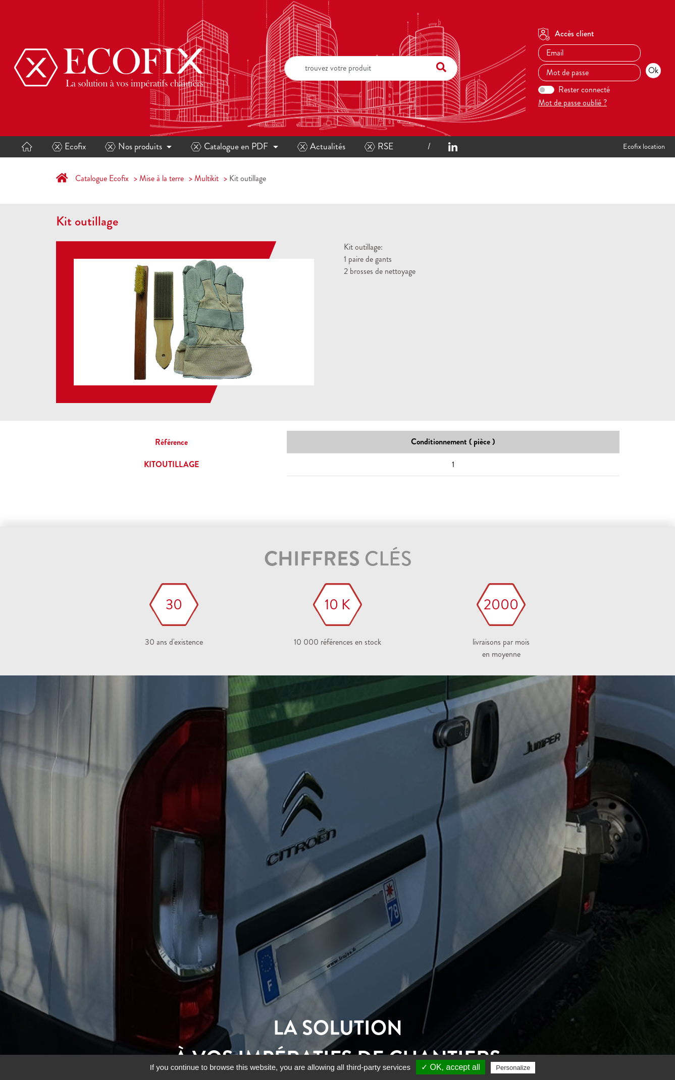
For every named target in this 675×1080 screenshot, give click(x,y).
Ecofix (69, 146)
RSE (379, 146)
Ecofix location (644, 146)
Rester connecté (584, 89)
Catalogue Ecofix (102, 178)
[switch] (546, 90)
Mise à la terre (161, 178)
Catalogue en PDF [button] (229, 146)
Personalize (513, 1067)
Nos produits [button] (133, 146)
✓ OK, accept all (450, 1067)
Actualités (321, 146)
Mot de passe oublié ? (572, 102)
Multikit (206, 178)
